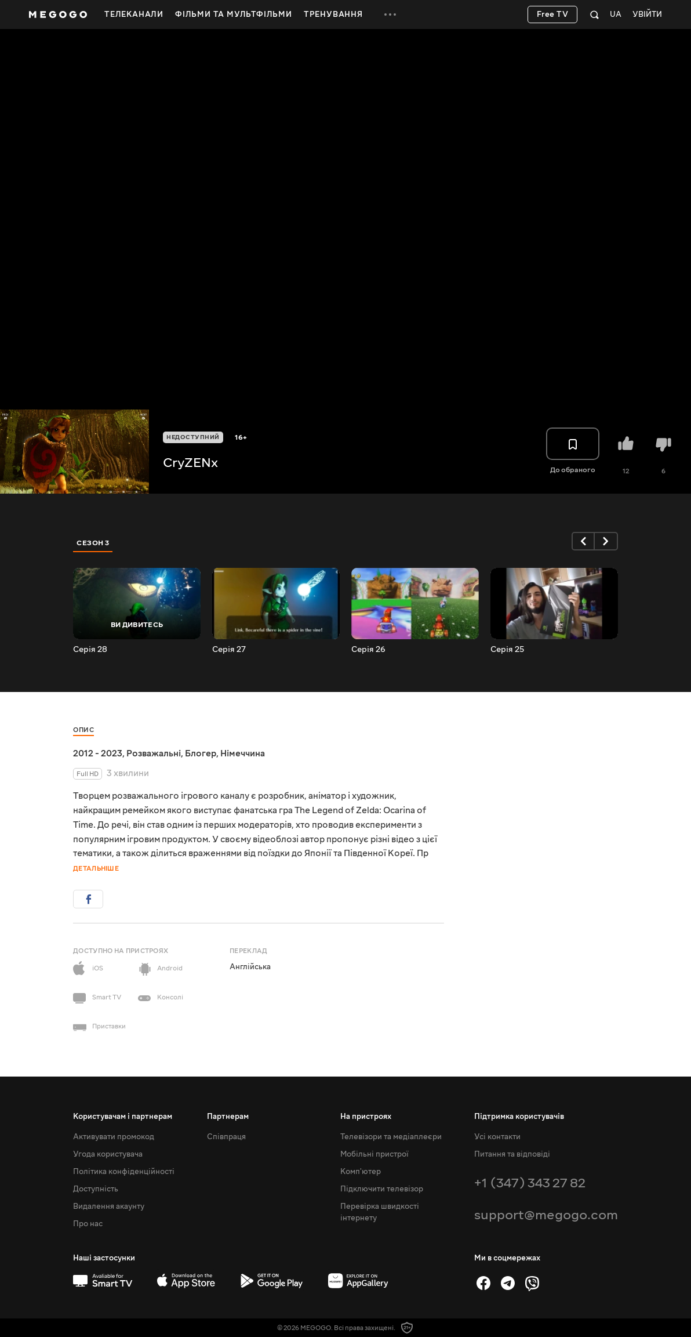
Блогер (200, 753)
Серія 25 (507, 649)
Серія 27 (229, 649)
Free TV (553, 14)
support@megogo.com (546, 1215)
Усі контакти (497, 1137)
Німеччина (242, 753)
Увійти (647, 15)
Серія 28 (90, 649)
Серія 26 (368, 649)
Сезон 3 (93, 543)
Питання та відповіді (512, 1154)
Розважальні (153, 753)
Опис (83, 730)
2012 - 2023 (97, 753)
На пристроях (365, 1116)
